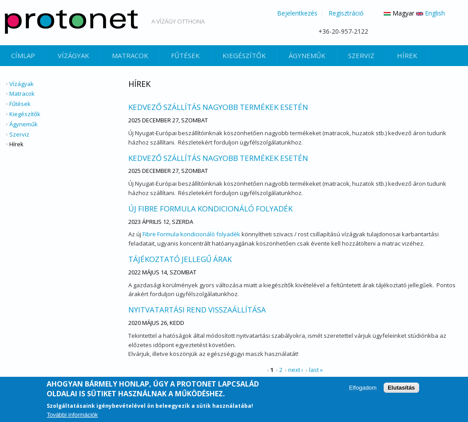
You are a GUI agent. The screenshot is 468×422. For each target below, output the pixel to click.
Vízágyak (73, 55)
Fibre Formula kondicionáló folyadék (191, 234)
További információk (72, 415)
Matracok (130, 55)
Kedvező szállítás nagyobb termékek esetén (218, 107)
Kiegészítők (244, 55)
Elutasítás (401, 387)
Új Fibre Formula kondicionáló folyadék (210, 208)
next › (295, 370)
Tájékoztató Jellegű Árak (180, 259)
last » (316, 370)
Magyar (399, 13)
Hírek (407, 55)
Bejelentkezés (297, 13)
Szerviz (361, 55)
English (430, 13)
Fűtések (185, 55)
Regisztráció (346, 13)
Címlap (23, 55)
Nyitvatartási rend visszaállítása (197, 310)
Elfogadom (363, 388)
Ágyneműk (307, 55)
